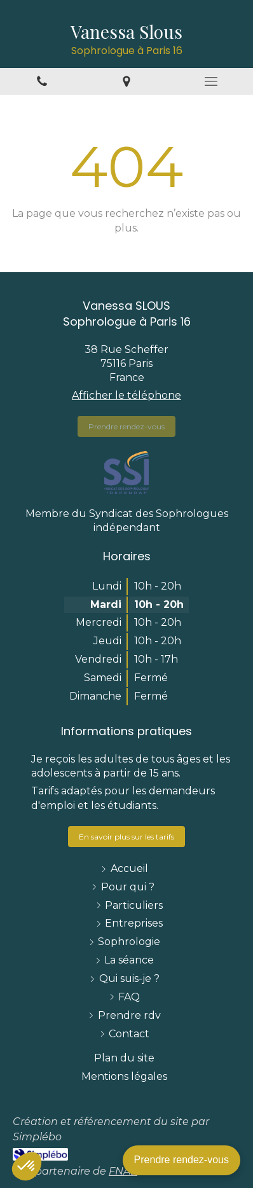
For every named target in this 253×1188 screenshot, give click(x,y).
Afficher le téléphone (126, 395)
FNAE (123, 1171)
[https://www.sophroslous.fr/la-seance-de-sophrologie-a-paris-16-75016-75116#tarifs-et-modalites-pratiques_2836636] (126, 836)
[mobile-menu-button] (210, 81)
